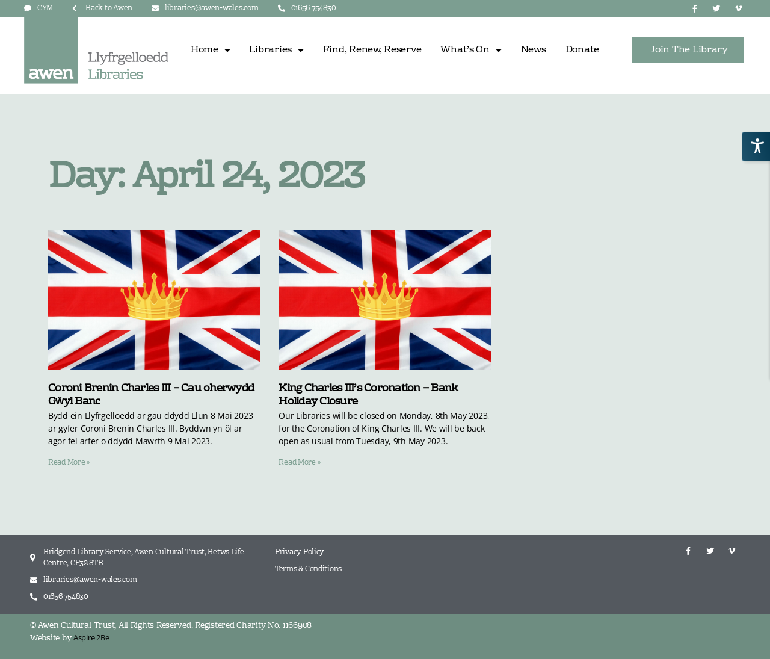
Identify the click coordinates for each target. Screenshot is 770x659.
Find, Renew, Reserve (372, 50)
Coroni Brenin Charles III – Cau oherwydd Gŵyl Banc (151, 395)
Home (210, 50)
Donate (582, 50)
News (533, 50)
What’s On (470, 50)
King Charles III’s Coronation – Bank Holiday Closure (368, 395)
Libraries (276, 50)
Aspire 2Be (91, 637)
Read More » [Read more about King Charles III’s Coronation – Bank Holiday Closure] (299, 463)
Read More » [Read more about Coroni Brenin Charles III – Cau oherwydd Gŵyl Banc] (69, 463)
